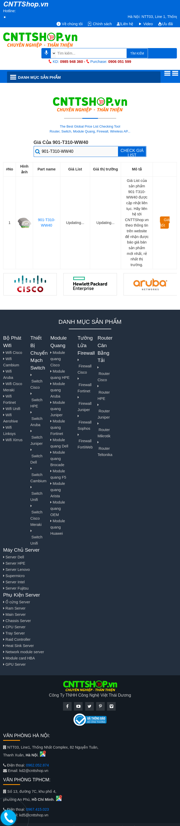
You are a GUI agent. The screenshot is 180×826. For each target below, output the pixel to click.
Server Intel (14, 582)
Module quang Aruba (57, 390)
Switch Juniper (36, 437)
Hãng (21, 89)
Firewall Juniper (85, 403)
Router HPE (103, 392)
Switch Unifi (36, 493)
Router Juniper (103, 411)
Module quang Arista (57, 489)
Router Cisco (103, 374)
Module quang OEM (57, 508)
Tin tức (50, 89)
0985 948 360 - (72, 62)
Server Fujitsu (16, 588)
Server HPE (14, 563)
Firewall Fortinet (85, 385)
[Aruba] (150, 284)
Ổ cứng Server (16, 602)
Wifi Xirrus (13, 440)
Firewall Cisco (85, 366)
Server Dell (13, 557)
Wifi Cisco (12, 353)
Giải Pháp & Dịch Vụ (83, 89)
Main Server (14, 614)
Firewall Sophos (85, 422)
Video (145, 24)
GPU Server (14, 664)
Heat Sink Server (18, 646)
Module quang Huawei (57, 527)
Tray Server (14, 633)
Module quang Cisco (57, 359)
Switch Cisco (36, 381)
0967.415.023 (37, 809)
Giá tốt (165, 223)
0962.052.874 (37, 765)
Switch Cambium (38, 475)
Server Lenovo (16, 569)
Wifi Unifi (11, 409)
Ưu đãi (165, 24)
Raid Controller (16, 639)
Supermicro (14, 576)
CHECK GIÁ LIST (132, 152)
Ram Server (14, 608)
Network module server (23, 652)
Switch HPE (36, 400)
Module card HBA (19, 658)
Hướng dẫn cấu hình (127, 89)
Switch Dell (36, 456)
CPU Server (14, 627)
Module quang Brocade (57, 458)
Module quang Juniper (57, 408)
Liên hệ (125, 24)
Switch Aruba (36, 419)
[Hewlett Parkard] (90, 284)
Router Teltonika (104, 448)
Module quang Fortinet (57, 427)
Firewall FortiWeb (85, 441)
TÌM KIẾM (137, 53)
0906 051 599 (119, 62)
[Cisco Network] (30, 284)
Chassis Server (17, 621)
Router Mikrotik (103, 430)
